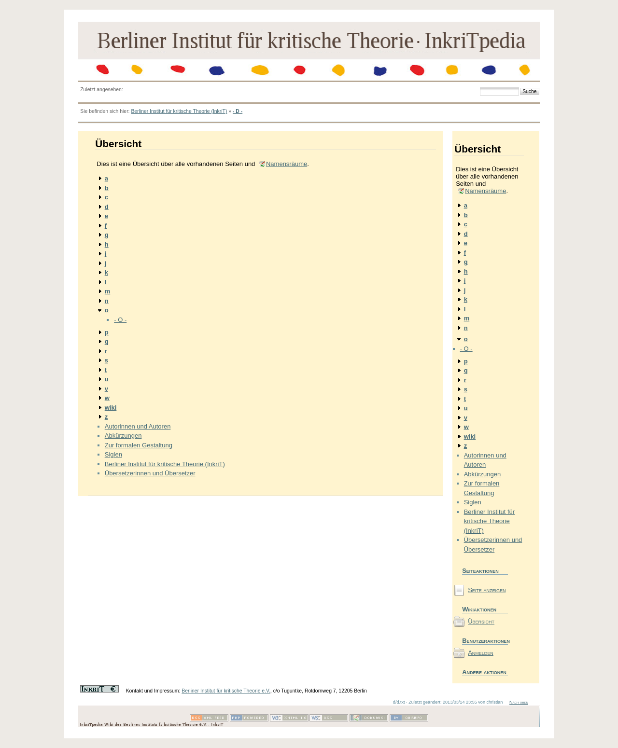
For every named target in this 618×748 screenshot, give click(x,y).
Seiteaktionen (480, 570)
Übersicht (481, 621)
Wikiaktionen (479, 609)
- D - (237, 111)
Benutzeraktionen (485, 640)
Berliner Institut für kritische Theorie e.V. (226, 690)
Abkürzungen (123, 435)
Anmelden (480, 652)
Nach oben (518, 702)
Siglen (113, 454)
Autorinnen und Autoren (138, 426)
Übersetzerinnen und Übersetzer (150, 473)
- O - (120, 319)
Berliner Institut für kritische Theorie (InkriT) (179, 111)
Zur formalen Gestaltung (138, 445)
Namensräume (286, 163)
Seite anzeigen (487, 590)
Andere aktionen (484, 672)
